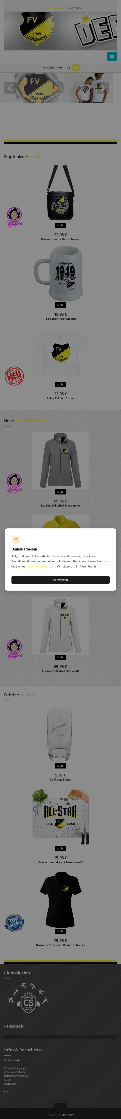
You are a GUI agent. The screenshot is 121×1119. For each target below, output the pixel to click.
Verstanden (60, 580)
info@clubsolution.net (40, 566)
